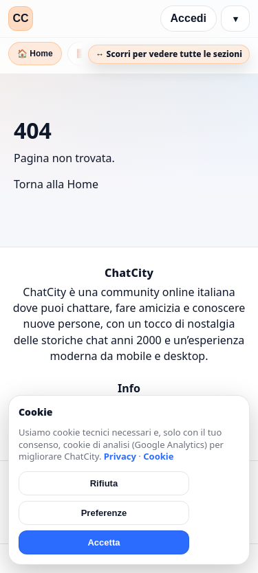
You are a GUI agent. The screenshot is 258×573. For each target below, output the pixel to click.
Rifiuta (104, 483)
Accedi (188, 18)
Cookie (158, 456)
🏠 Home (35, 53)
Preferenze (104, 513)
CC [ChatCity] (20, 18)
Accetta (103, 542)
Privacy (120, 456)
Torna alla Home (56, 184)
